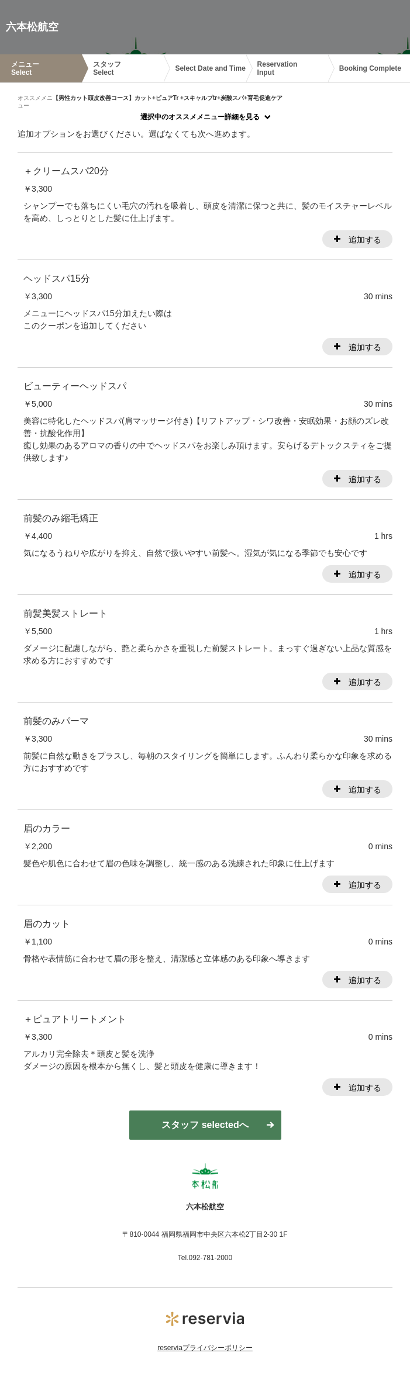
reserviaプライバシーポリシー (205, 1348)
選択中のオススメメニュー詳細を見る (200, 117)
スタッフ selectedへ (204, 1125)
